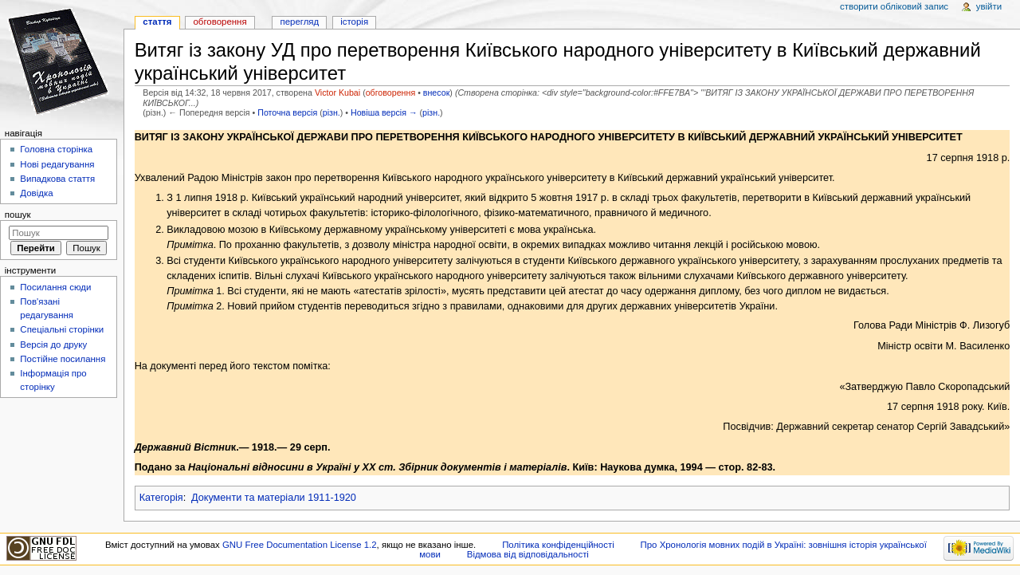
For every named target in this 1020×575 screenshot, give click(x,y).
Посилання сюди (55, 287)
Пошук (18, 214)
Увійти (989, 6)
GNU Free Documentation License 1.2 (299, 544)
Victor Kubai (337, 92)
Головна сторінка (56, 149)
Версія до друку (53, 344)
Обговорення (219, 21)
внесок (436, 92)
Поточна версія (287, 112)
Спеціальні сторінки (62, 329)
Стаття (157, 21)
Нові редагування (57, 164)
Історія (354, 21)
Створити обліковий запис (894, 6)
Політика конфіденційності (558, 544)
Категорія (161, 497)
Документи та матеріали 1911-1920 (273, 497)
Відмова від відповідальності (528, 554)
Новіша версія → (384, 112)
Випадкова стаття (57, 178)
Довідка (36, 193)
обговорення (390, 92)
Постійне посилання (62, 359)
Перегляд (299, 21)
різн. (331, 112)
